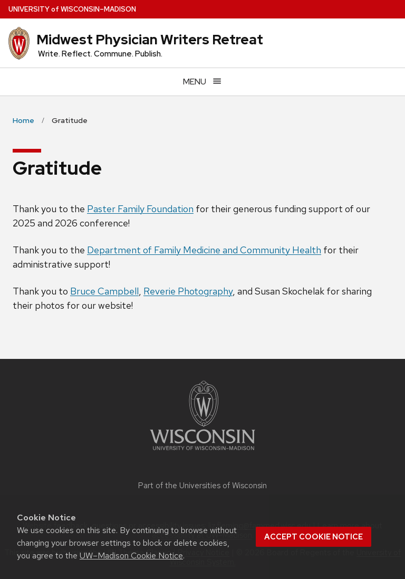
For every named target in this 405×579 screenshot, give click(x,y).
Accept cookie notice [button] (313, 536)
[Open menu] (202, 82)
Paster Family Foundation (140, 209)
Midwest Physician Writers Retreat (149, 40)
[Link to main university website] (202, 452)
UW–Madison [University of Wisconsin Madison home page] (72, 9)
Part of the (202, 485)
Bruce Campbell (104, 291)
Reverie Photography (188, 291)
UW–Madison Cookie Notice (131, 555)
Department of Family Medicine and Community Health (204, 250)
